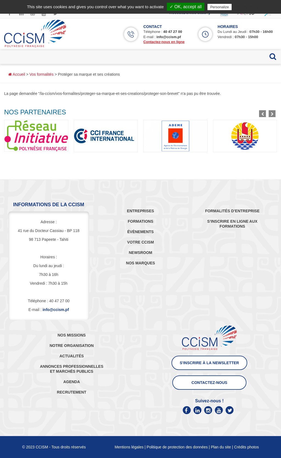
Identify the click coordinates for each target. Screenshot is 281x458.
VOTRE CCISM (140, 242)
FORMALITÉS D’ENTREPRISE (232, 211)
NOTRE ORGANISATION (72, 345)
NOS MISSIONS (72, 335)
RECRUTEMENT (71, 392)
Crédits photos (246, 447)
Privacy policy (246, 7)
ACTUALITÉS (72, 356)
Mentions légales (129, 447)
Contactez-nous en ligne (163, 42)
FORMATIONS (140, 221)
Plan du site (221, 447)
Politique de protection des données (177, 447)
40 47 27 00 (172, 32)
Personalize (219, 7)
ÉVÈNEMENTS (140, 232)
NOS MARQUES (140, 263)
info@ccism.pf (168, 37)
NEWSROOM (140, 252)
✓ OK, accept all (186, 6)
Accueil (16, 74)
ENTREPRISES (140, 211)
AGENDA (71, 382)
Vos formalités (41, 74)
